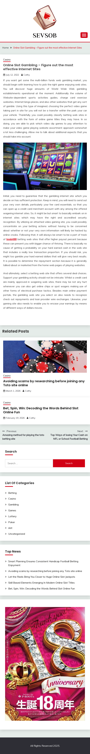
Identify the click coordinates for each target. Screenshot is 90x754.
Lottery (12, 516)
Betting (12, 492)
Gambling (13, 504)
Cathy (27, 74)
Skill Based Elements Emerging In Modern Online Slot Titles (41, 582)
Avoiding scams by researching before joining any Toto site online (44, 383)
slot (10, 527)
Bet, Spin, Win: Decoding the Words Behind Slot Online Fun (40, 410)
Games (12, 510)
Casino (7, 59)
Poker (11, 522)
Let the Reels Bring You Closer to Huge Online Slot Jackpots (41, 576)
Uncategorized (16, 533)
